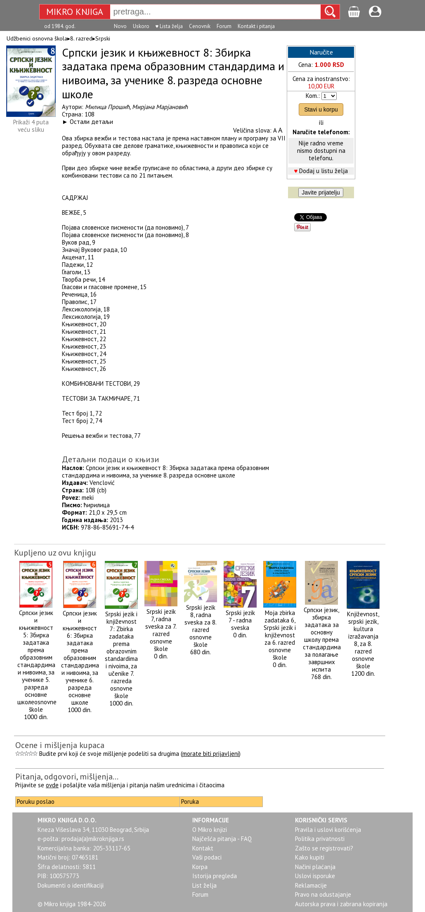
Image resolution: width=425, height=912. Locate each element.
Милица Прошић (107, 107)
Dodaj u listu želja (323, 171)
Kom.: (313, 96)
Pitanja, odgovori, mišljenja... (66, 776)
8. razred (81, 38)
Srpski (102, 38)
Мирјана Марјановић (160, 107)
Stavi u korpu (321, 109)
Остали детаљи (91, 122)
